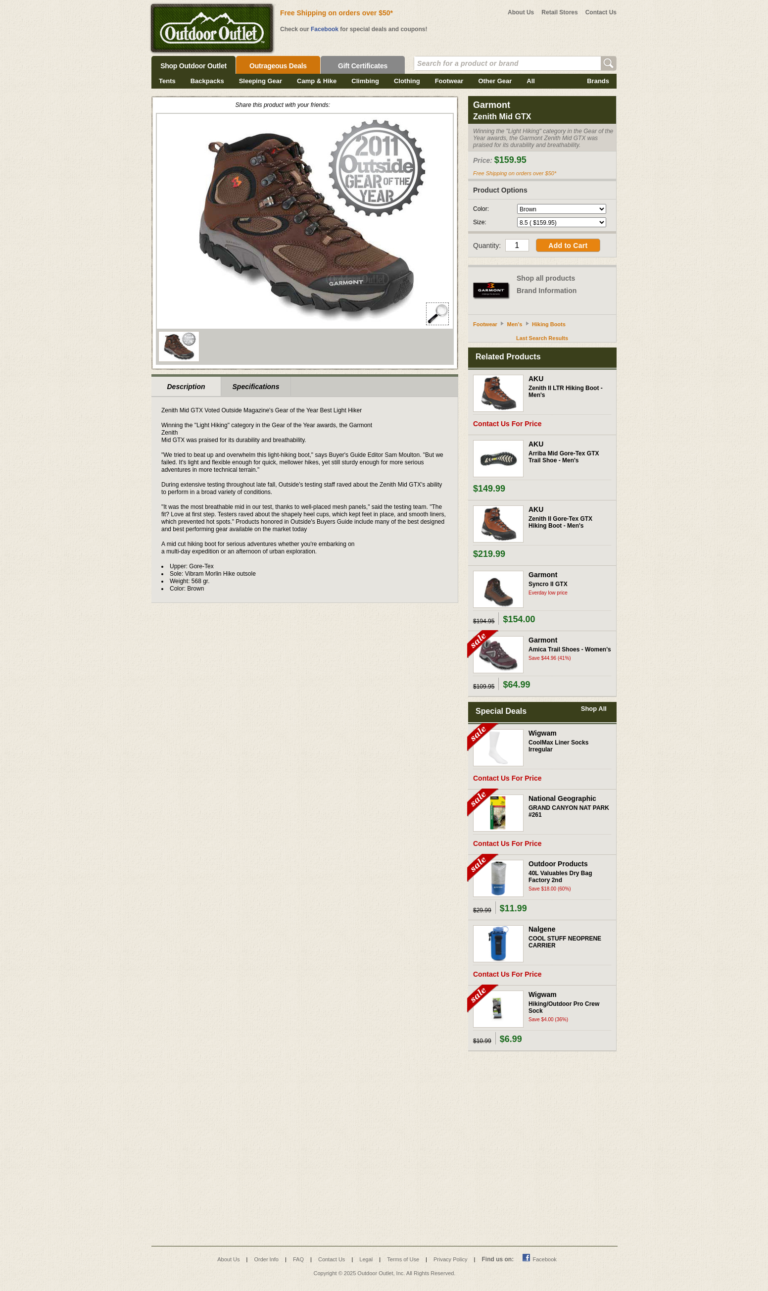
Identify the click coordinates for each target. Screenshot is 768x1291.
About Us (521, 12)
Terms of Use (403, 1259)
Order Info (266, 1259)
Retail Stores (559, 12)
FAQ (298, 1259)
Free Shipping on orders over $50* (336, 13)
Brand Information (546, 291)
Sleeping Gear (260, 81)
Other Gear (495, 81)
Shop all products (546, 278)
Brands (598, 81)
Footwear (449, 81)
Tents (167, 81)
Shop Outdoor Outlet (193, 66)
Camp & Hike (316, 81)
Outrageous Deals (278, 66)
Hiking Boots (549, 324)
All (531, 81)
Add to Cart (567, 245)
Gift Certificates (362, 66)
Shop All (594, 708)
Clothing (407, 81)
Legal (366, 1259)
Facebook (324, 29)
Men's (515, 324)
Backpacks (207, 81)
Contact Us (601, 12)
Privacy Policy (450, 1259)
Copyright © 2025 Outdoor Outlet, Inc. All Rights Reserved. (385, 1273)
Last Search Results (542, 338)
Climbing (365, 81)
